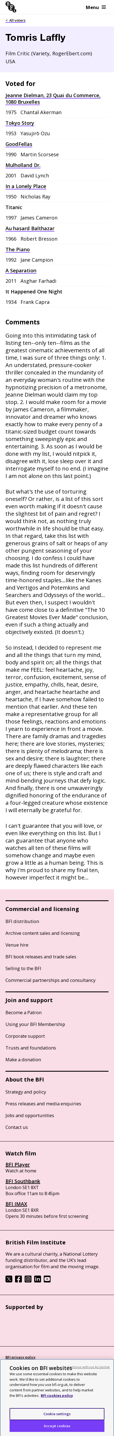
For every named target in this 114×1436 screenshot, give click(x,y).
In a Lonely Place (25, 186)
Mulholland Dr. (22, 165)
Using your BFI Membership (35, 1024)
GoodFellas (18, 144)
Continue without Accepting (89, 1369)
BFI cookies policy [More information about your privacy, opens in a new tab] (57, 1397)
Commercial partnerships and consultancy (50, 980)
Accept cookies (57, 1428)
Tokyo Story (19, 123)
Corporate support (25, 1036)
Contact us (16, 1127)
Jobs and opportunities (29, 1115)
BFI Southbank (22, 1181)
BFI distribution (22, 921)
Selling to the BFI (23, 968)
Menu (96, 7)
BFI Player (17, 1164)
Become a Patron (23, 1012)
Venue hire (16, 945)
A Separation (20, 270)
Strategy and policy (25, 1092)
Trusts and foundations (30, 1048)
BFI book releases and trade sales (40, 956)
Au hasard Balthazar (29, 228)
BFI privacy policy (20, 1357)
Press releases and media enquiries (43, 1103)
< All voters (15, 20)
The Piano (17, 249)
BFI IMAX (16, 1204)
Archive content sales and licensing (42, 933)
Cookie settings (57, 1416)
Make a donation (23, 1059)
